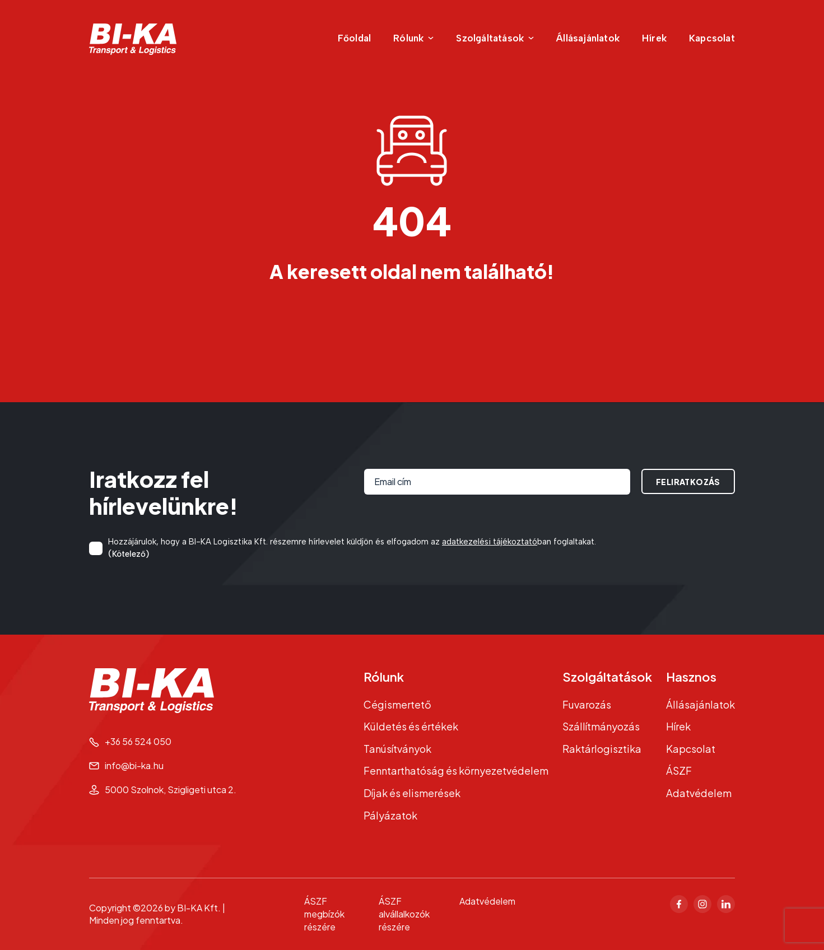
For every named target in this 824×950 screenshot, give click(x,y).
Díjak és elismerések (412, 792)
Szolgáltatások (607, 676)
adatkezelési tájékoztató (489, 542)
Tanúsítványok (397, 748)
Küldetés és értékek (411, 726)
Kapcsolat (712, 38)
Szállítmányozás (601, 726)
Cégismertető (397, 704)
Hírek (654, 38)
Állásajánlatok (588, 38)
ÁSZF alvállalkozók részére (404, 914)
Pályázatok (390, 815)
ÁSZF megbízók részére (324, 914)
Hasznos (691, 676)
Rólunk (384, 676)
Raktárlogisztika (601, 748)
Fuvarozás (586, 704)
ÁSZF (679, 770)
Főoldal (354, 38)
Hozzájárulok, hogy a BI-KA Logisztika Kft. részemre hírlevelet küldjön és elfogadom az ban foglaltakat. (352, 548)
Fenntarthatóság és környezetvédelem (456, 770)
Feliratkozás (688, 482)
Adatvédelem (699, 792)
